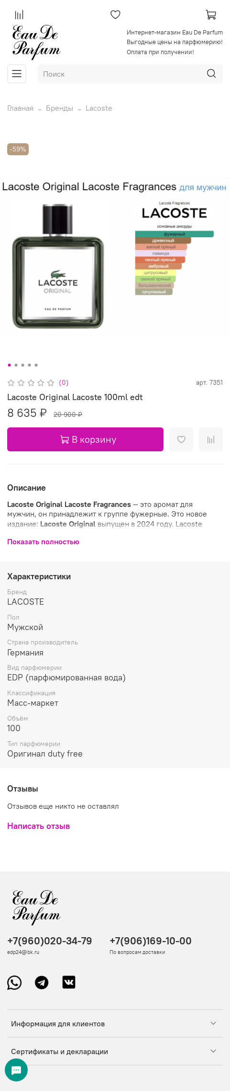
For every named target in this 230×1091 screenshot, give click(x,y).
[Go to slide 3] (22, 365)
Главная (20, 108)
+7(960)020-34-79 (49, 940)
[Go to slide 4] (29, 365)
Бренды (59, 108)
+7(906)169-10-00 (151, 940)
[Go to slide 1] (9, 365)
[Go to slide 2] (15, 365)
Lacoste (99, 108)
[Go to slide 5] (35, 365)
